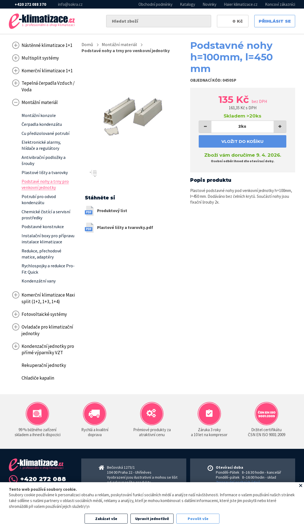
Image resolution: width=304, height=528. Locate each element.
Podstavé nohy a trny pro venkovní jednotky (126, 50)
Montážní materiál (119, 44)
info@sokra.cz (70, 4)
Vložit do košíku (242, 141)
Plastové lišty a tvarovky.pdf (125, 227)
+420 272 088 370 (30, 4)
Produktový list (112, 210)
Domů (87, 44)
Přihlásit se (275, 21)
